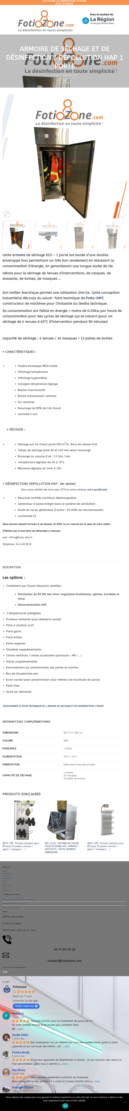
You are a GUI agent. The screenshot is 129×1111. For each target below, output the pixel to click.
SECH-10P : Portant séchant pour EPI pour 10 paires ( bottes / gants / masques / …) (20, 846)
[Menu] (6, 19)
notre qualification (97, 489)
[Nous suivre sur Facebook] (4, 972)
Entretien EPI (70, 75)
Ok (65, 1106)
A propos (4, 871)
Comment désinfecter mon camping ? (11, 907)
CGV (3, 883)
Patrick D (18, 1013)
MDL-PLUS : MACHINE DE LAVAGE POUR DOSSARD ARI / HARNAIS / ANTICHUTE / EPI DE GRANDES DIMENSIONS (62, 848)
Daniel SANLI (20, 1035)
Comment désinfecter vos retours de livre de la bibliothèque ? (18, 899)
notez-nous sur (26, 1005)
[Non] (125, 1103)
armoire (18, 255)
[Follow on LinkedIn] (6, 972)
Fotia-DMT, (95, 298)
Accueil (56, 75)
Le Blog (4, 881)
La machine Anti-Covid (7, 878)
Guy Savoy (18, 1070)
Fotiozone (19, 987)
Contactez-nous (6, 890)
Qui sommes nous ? (7, 873)
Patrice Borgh (20, 1052)
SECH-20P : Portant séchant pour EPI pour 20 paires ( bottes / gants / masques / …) (105, 846)
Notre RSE (4, 888)
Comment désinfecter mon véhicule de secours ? (14, 903)
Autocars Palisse (22, 1087)
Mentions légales (7, 885)
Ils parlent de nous (7, 876)
